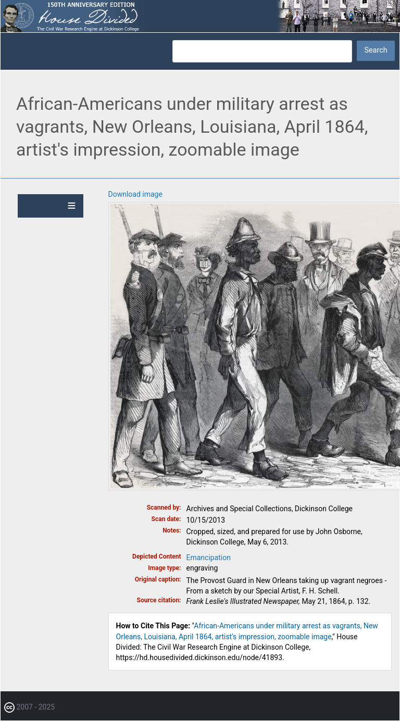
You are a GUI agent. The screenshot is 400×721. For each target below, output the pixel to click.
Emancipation (208, 557)
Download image (135, 194)
